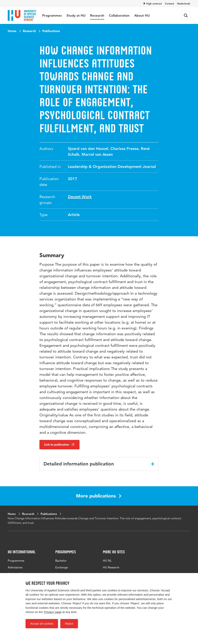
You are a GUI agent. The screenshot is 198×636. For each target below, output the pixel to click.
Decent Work (80, 196)
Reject (69, 623)
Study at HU (76, 15)
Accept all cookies (41, 623)
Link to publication (59, 444)
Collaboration (119, 15)
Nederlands (183, 3)
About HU (142, 15)
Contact (169, 3)
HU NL (107, 560)
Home (12, 31)
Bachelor (61, 560)
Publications (51, 31)
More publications (98, 496)
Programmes (52, 15)
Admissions (15, 567)
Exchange (61, 567)
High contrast (152, 3)
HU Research (111, 567)
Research (97, 15)
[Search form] (185, 15)
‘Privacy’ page (52, 612)
